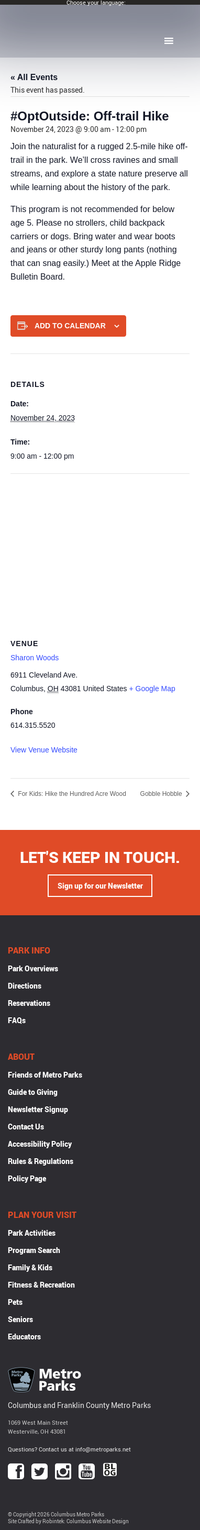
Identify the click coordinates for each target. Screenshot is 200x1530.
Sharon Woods (34, 657)
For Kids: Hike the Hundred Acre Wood (71, 793)
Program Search (34, 1250)
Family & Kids (30, 1267)
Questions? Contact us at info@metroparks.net (69, 1449)
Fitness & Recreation (41, 1285)
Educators (24, 1336)
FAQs (17, 1020)
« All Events (34, 77)
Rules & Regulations (40, 1161)
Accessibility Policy (40, 1144)
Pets (15, 1302)
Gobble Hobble (162, 793)
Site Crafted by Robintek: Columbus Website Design (68, 1521)
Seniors (20, 1319)
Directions (24, 986)
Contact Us (26, 1127)
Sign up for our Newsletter (100, 886)
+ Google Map (152, 688)
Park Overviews (33, 968)
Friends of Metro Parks (45, 1075)
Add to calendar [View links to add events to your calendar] (70, 325)
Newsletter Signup (38, 1109)
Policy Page (27, 1178)
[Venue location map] (100, 549)
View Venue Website (43, 750)
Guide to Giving (33, 1092)
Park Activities (31, 1233)
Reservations (29, 1003)
